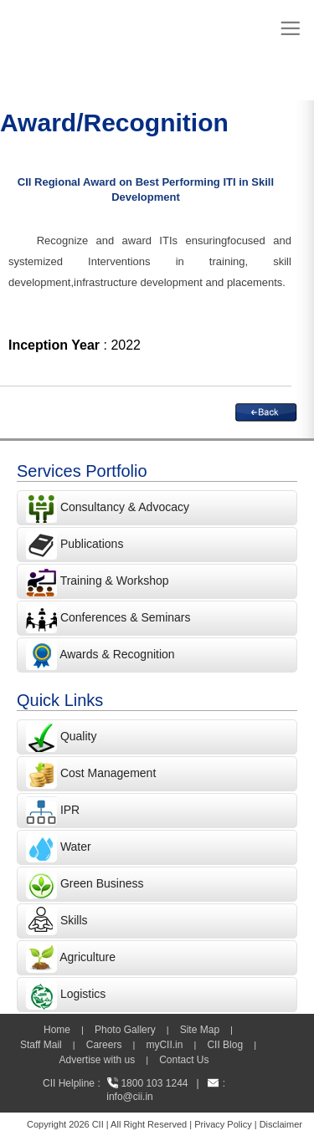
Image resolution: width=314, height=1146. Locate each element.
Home (57, 1030)
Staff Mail (41, 1045)
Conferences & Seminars (125, 617)
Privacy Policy (222, 1124)
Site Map (199, 1030)
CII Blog (225, 1045)
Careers (104, 1045)
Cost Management (108, 773)
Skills (74, 920)
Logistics (83, 993)
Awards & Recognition (116, 654)
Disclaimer (281, 1124)
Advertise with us (97, 1060)
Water (75, 846)
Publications (92, 543)
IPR (70, 809)
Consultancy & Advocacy (123, 507)
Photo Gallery (125, 1030)
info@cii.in (129, 1097)
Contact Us (183, 1060)
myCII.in (164, 1045)
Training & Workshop (113, 580)
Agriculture (87, 957)
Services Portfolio (82, 471)
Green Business (102, 883)
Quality (78, 736)
